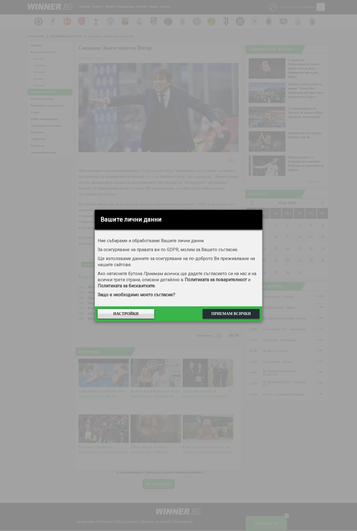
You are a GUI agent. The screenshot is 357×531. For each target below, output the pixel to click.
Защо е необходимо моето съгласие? (136, 294)
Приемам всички (231, 314)
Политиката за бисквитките (126, 285)
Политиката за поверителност (216, 279)
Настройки (126, 314)
